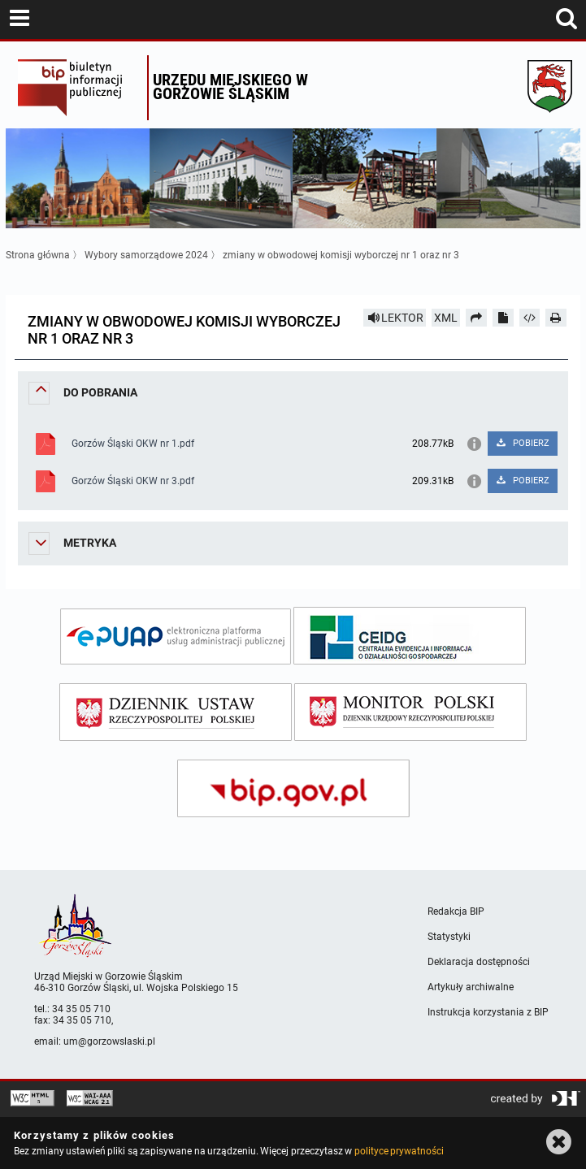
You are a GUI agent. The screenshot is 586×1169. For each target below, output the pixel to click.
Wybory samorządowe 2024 (146, 255)
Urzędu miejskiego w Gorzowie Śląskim (230, 86)
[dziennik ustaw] (175, 712)
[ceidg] (409, 636)
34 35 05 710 (81, 1009)
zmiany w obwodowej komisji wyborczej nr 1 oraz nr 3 (341, 255)
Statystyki (449, 936)
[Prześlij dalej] (476, 318)
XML (446, 317)
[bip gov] (293, 788)
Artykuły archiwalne (471, 987)
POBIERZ (522, 443)
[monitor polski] (410, 712)
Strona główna (38, 255)
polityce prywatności (399, 1151)
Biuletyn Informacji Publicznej (78, 87)
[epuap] (175, 636)
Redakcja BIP (456, 911)
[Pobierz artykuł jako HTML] (529, 318)
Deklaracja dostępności (479, 962)
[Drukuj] (555, 318)
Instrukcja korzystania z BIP (488, 1012)
